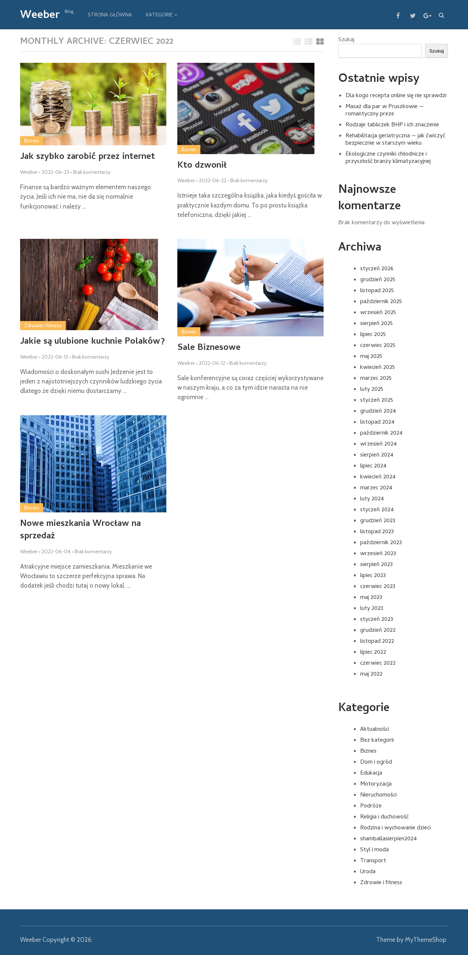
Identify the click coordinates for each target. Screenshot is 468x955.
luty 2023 (371, 609)
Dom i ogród (376, 762)
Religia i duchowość (384, 817)
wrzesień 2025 (378, 313)
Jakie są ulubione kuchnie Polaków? (92, 342)
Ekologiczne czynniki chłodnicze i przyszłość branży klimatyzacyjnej (388, 158)
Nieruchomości (378, 795)
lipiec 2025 (373, 335)
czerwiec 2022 (378, 663)
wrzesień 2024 (378, 444)
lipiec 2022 (373, 652)
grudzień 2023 (377, 521)
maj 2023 (371, 598)
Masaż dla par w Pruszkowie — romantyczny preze (385, 110)
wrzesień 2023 (378, 554)
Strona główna (110, 15)
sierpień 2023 (376, 565)
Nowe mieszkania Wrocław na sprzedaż (80, 530)
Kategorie (159, 15)
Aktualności (374, 729)
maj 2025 (371, 357)
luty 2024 (372, 499)
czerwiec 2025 (377, 346)
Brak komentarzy (91, 172)
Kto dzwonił (202, 166)
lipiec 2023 (373, 576)
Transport (373, 861)
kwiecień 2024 (378, 477)
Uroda (367, 872)
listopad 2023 (377, 532)
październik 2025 (381, 302)
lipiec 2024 (373, 466)
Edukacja (371, 773)
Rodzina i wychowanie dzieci (395, 828)
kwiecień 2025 (377, 368)
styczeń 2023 (376, 619)
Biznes (31, 140)
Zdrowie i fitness (43, 325)
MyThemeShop (425, 939)
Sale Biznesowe (209, 348)
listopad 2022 (377, 641)
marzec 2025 (376, 378)
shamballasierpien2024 (388, 839)
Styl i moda (374, 850)
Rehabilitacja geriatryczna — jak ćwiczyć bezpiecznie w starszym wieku (395, 139)
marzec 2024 (376, 488)
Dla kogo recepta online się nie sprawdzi (396, 96)
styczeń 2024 (377, 510)
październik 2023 (381, 543)
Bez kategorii (377, 740)
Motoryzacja (376, 784)
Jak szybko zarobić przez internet (87, 157)
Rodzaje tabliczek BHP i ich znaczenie (392, 125)
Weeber (40, 16)
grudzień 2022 (378, 630)
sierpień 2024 (376, 455)
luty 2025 (371, 389)
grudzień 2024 (378, 411)
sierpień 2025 (376, 324)
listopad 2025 (377, 291)
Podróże (371, 806)
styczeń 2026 (376, 269)
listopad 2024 (377, 422)
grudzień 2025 (377, 280)
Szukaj (346, 40)
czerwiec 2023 (377, 587)
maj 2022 (371, 674)
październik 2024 (381, 433)
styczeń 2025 (376, 400)
